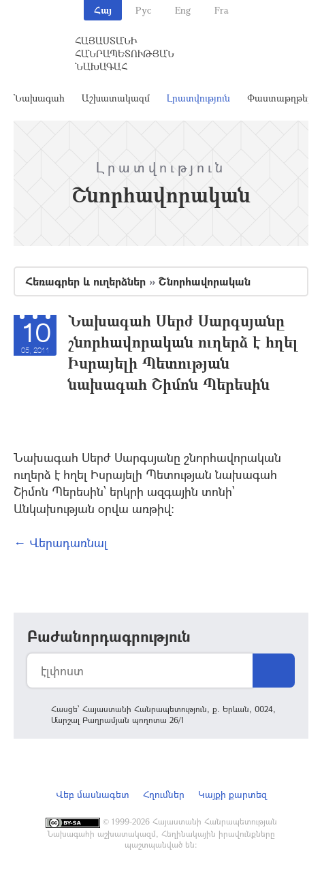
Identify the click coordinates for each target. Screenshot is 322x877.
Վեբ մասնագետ (92, 794)
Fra (221, 9)
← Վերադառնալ (61, 542)
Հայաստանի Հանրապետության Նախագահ (124, 53)
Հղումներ (163, 794)
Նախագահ (39, 97)
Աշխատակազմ (116, 97)
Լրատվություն (198, 97)
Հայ (103, 9)
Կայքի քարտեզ (232, 794)
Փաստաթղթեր (280, 97)
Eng (183, 9)
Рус (143, 9)
